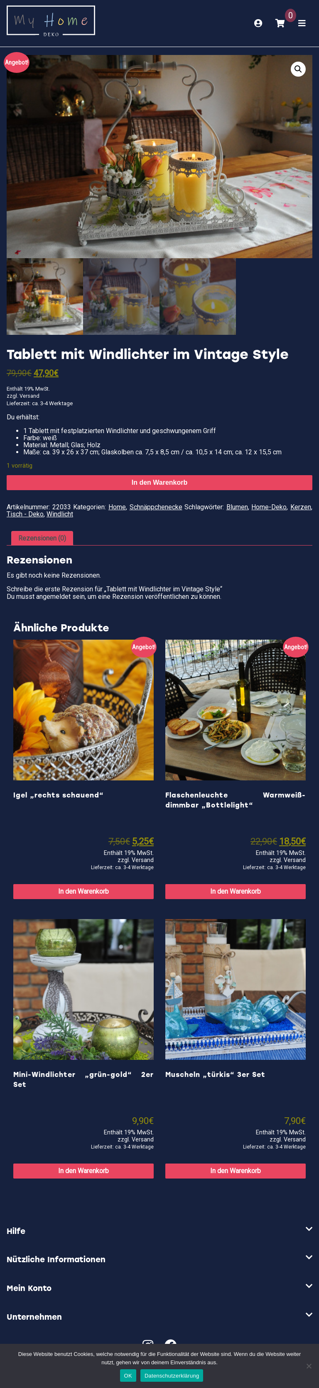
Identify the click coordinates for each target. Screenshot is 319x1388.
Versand (29, 396)
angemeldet (53, 597)
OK (128, 1376)
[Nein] (308, 1366)
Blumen (237, 507)
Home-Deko (269, 507)
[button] (298, 69)
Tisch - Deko (25, 514)
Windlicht (60, 514)
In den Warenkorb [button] (83, 891)
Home (117, 507)
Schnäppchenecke (156, 507)
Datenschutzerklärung (172, 1376)
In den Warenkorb (160, 482)
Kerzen (300, 507)
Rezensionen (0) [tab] (42, 538)
